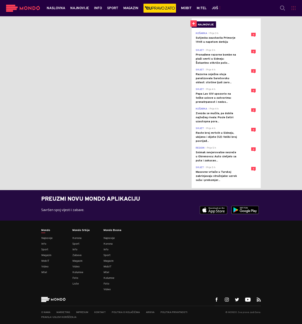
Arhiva (150, 312)
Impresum (82, 312)
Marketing (63, 312)
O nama (45, 312)
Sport (44, 249)
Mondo (45, 230)
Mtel (44, 272)
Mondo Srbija (81, 230)
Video (45, 266)
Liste (75, 284)
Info (43, 244)
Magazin (46, 255)
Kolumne (77, 272)
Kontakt (100, 312)
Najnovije (47, 238)
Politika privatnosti (174, 312)
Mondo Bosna (112, 230)
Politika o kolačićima (126, 312)
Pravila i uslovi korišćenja (58, 317)
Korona (76, 238)
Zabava (76, 255)
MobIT (45, 261)
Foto (75, 278)
